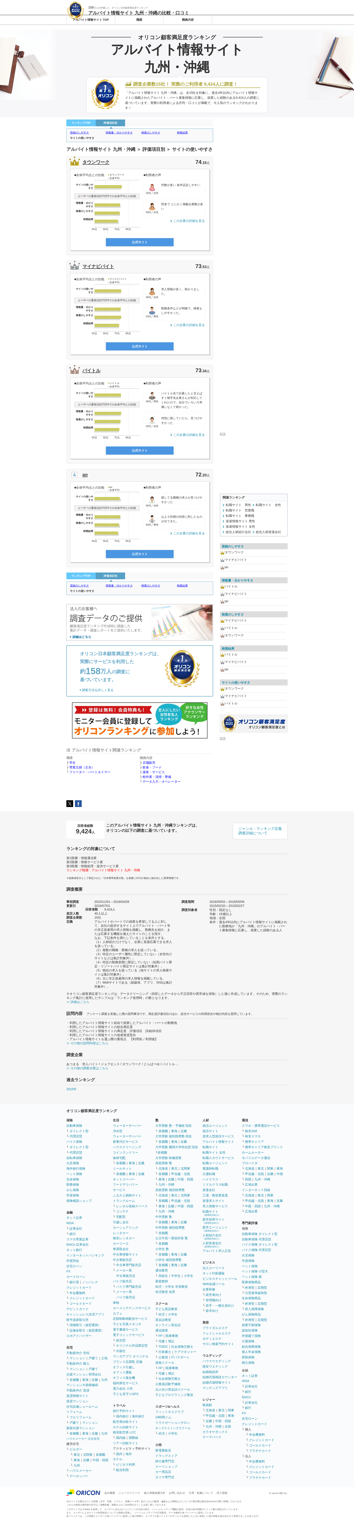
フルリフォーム (81, 1417)
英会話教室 (163, 1320)
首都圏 (74, 1380)
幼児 (161, 1314)
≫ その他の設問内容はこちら (87, 1043)
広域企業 (251, 1184)
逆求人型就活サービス (218, 1136)
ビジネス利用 (125, 1464)
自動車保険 (74, 1125)
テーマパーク (212, 1437)
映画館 (207, 1405)
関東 (231, 1410)
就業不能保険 (251, 1325)
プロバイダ (250, 1163)
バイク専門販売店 (128, 1286)
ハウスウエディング (217, 1361)
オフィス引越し (124, 1367)
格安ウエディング (215, 1366)
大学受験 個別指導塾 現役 (173, 1136)
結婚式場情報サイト (217, 1382)
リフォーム (74, 1412)
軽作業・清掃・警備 (157, 777)
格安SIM (251, 1131)
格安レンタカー (124, 1238)
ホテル (117, 1459)
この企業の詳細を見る (189, 221)
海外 (129, 1454)
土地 (104, 1358)
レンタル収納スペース (132, 1206)
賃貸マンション (77, 1401)
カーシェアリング (125, 1227)
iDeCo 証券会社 (77, 1244)
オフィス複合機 (124, 1378)
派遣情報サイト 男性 (240, 521)
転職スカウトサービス (218, 1158)
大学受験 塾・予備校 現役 (173, 1125)
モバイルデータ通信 (256, 1158)
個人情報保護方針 (154, 1493)
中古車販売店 (122, 1260)
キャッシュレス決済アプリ (85, 1314)
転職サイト (210, 1147)
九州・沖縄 (166, 1184)
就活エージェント (215, 1125)
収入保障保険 (254, 1309)
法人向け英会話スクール (172, 1389)
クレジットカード (79, 1287)
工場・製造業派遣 (215, 1195)
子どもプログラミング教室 (174, 1395)
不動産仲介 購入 (77, 1363)
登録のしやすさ (79, 132)
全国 (228, 1426)
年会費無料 (77, 1293)
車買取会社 (121, 1249)
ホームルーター (253, 1152)
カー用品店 (163, 1472)
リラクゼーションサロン (172, 1422)
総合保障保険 (251, 1346)
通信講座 (161, 1330)
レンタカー (121, 1233)
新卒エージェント (215, 1229)
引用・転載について (201, 1493)
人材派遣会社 (212, 1244)
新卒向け (212, 1311)
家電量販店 (163, 1450)
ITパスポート (180, 1357)
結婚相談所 (210, 1372)
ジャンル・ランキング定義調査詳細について (260, 831)
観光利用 (122, 1470)
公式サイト (140, 242)
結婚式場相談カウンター (220, 1377)
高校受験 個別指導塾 (170, 1190)
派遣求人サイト (214, 1201)
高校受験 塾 (163, 1163)
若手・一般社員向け (220, 1305)
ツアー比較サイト (125, 1443)
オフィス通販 (122, 1372)
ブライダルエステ (215, 1328)
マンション (77, 1358)
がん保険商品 (251, 1314)
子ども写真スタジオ (127, 1324)
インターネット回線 (256, 1190)
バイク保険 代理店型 (256, 1250)
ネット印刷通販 (214, 1273)
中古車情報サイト (125, 1254)
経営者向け (213, 1295)
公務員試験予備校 (168, 1384)
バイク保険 (74, 1141)
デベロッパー (79, 1476)
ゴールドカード (81, 1303)
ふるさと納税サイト (127, 1195)
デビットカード (77, 1309)
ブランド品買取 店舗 (127, 1362)
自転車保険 (74, 1158)
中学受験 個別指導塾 (170, 1227)
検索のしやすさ (150, 132)
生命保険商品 (251, 1298)
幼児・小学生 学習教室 (171, 1286)
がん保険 (72, 1190)
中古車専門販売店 (128, 1265)
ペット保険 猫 (252, 1277)
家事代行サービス (125, 1141)
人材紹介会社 (212, 1236)
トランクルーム (124, 1201)
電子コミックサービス (128, 1335)
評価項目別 (110, 122)
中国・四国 (100, 1460)
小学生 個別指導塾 (168, 1260)
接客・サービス (154, 772)
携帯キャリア (254, 1141)
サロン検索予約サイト (218, 1344)
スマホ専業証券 (77, 1239)
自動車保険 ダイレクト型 (259, 1234)
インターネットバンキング (85, 1255)
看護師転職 (210, 1168)
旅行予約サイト (124, 1411)
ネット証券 (74, 1217)
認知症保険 (250, 1330)
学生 (72, 762)
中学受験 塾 (163, 1217)
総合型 (121, 1340)
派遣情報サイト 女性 (240, 526)
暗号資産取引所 (77, 1320)
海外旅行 (138, 1416)
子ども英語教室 (166, 1309)
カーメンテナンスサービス (132, 1308)
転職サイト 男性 (238, 505)
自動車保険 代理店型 (256, 1239)
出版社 (121, 1351)
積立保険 (248, 1362)
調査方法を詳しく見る (98, 690)
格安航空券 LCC (124, 1432)
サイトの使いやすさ (82, 138)
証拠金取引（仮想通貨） (87, 1330)
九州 (104, 1380)
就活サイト (210, 1131)
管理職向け (213, 1300)
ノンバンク (90, 1282)
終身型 (249, 1287)
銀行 (73, 1234)
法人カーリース (214, 1268)
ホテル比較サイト (125, 1427)
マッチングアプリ (215, 1388)
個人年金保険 (251, 1352)
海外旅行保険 (75, 1168)
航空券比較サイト (125, 1421)
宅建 (161, 1341)
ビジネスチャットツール (220, 1279)
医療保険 (72, 1184)
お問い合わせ (177, 1493)
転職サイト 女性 (268, 505)
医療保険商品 (251, 1282)
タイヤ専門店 (164, 1477)
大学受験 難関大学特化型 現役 (176, 1147)
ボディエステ (212, 1339)
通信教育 (161, 1270)
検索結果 (182, 132)
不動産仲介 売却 (77, 1353)
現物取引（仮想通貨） (85, 1325)
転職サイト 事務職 (240, 515)
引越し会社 (121, 1222)
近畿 (95, 1380)
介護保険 (248, 1341)
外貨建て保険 (251, 1336)
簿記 (171, 1341)
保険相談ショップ (79, 1201)
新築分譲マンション (80, 1428)
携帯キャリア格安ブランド (264, 1147)
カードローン (75, 1277)
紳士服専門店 (164, 1461)
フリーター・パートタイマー (89, 772)
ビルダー (76, 1449)
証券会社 (76, 1228)
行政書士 (164, 1352)
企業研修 (209, 1289)
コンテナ (122, 1211)
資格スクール (164, 1362)
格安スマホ (253, 1136)
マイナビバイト (98, 266)
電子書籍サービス (125, 1329)
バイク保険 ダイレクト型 (259, 1244)
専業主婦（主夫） (82, 767)
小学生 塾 (162, 1249)
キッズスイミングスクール (173, 1428)
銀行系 (74, 1282)
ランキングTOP (81, 122)
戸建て (93, 1358)
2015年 (71, 1089)
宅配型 (121, 1217)
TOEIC (163, 1346)
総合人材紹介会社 (238, 532)
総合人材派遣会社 (268, 532)
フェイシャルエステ (217, 1333)
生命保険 (72, 1179)
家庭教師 (161, 1281)
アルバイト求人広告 (217, 1251)
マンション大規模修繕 (82, 1385)
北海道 (163, 1168)
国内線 (121, 1438)
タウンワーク (95, 162)
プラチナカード (260, 1451)
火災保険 (72, 1163)
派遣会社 (209, 1190)
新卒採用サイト (214, 1221)
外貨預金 (72, 1260)
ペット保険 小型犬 (255, 1271)
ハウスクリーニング (127, 1147)
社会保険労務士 (182, 1346)
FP (160, 1336)
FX (68, 1271)
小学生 (188, 1276)
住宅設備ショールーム (82, 1406)
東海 (85, 1380)
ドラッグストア (166, 1456)
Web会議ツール (214, 1284)
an (85, 474)
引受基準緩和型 (256, 1293)
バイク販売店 (122, 1281)
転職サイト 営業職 (240, 510)
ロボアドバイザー (79, 1336)
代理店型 (76, 1136)
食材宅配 (119, 1158)
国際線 (133, 1438)
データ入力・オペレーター (162, 781)
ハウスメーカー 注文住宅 (83, 1438)
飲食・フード (152, 767)
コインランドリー (125, 1152)
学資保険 (72, 1195)
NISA (70, 1223)
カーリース (121, 1243)
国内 (119, 1454)
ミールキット (122, 1168)
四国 (248, 1179)
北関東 (88, 1454)
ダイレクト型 (79, 1131)
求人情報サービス (215, 1206)
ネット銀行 (74, 1250)
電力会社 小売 (123, 1388)
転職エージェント (215, 1163)
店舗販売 (149, 762)
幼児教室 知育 (165, 1292)
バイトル (91, 370)
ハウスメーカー (81, 1470)
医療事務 (171, 1336)
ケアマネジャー (185, 1352)
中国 (280, 1174)
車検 (116, 1302)
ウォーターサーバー (127, 1125)
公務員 (163, 1357)
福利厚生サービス (125, 1383)
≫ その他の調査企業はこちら (87, 1068)
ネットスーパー (124, 1179)
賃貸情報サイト (77, 1396)
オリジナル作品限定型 (132, 1345)
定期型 (262, 1287)
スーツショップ (166, 1466)
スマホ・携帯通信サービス (261, 1125)
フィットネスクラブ (169, 1412)
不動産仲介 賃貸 (77, 1390)
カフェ (117, 1313)
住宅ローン (74, 1266)
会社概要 (109, 1493)
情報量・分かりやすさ (119, 132)
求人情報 (222, 1493)
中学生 (176, 1276)
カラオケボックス (215, 1432)
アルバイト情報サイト (218, 1141)
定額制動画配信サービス (130, 1318)
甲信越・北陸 (180, 1174)
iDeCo (246, 1397)
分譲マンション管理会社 (83, 1374)
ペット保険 (74, 1174)
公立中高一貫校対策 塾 (171, 1238)
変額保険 (248, 1357)
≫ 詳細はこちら (77, 1002)
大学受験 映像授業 (168, 1158)
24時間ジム (163, 1417)
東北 (77, 1454)
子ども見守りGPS (126, 1394)
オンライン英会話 (168, 1325)
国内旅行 (122, 1416)
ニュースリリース (129, 1493)
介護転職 (209, 1174)
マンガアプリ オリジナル (131, 1356)
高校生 (163, 1276)
